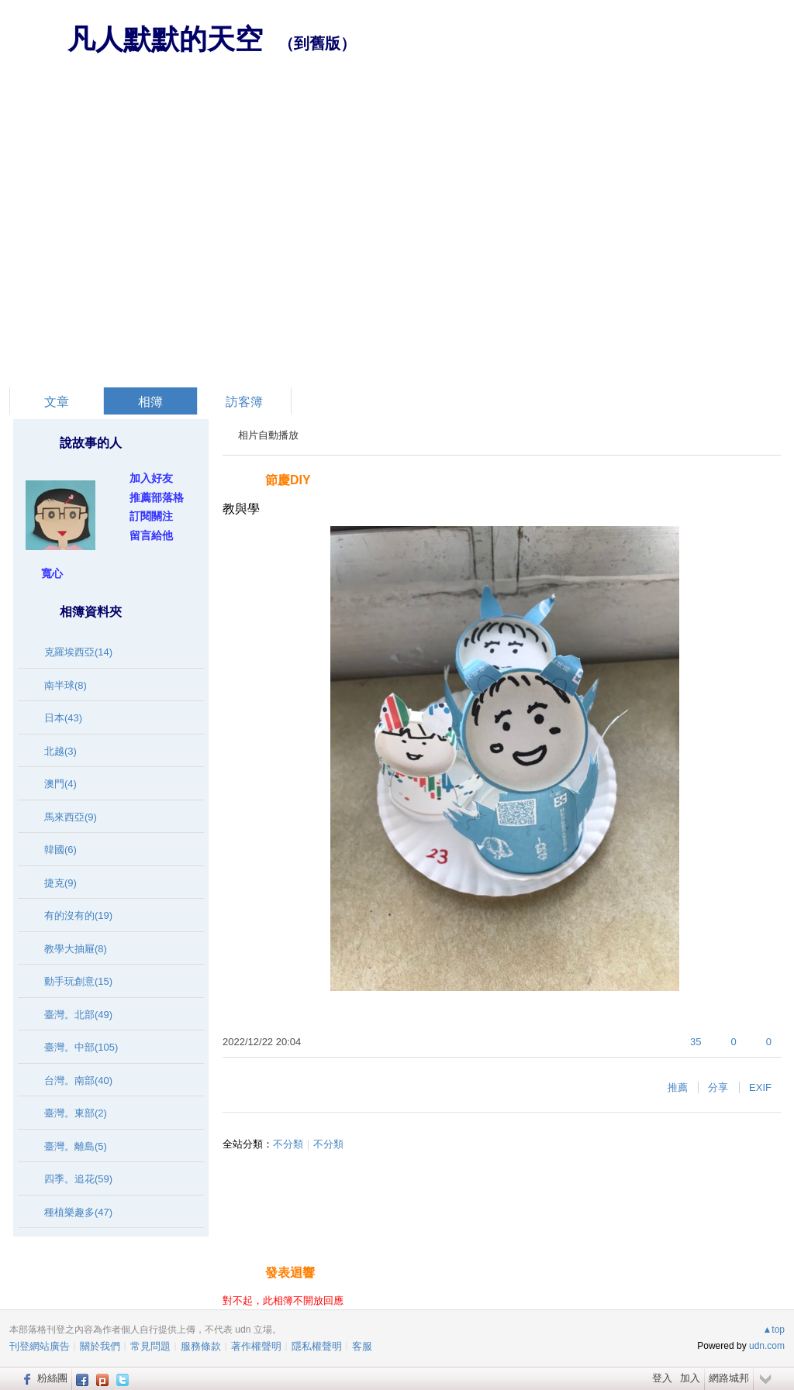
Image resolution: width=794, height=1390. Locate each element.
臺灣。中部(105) (81, 1047)
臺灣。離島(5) (75, 1146)
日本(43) (63, 718)
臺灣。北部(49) (78, 1014)
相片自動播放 (268, 435)
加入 (690, 1378)
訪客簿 (244, 401)
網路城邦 (729, 1378)
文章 (56, 401)
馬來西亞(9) (70, 817)
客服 (362, 1346)
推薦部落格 (156, 497)
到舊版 (317, 43)
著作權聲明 (256, 1346)
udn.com (767, 1345)
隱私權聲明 (317, 1346)
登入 (662, 1378)
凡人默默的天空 (165, 39)
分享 (718, 1087)
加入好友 (151, 478)
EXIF (760, 1087)
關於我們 (100, 1346)
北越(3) (60, 751)
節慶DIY (288, 480)
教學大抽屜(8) (75, 949)
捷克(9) (60, 883)
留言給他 (151, 535)
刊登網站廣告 (39, 1346)
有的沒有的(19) (78, 915)
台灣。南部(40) (78, 1080)
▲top (773, 1329)
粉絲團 (52, 1378)
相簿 (150, 401)
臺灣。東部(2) (75, 1113)
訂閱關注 (151, 516)
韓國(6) (60, 849)
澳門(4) (60, 784)
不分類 (288, 1144)
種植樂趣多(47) (78, 1212)
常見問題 (150, 1346)
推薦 (678, 1087)
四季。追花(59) (78, 1179)
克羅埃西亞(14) (78, 652)
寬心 (52, 573)
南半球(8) (65, 685)
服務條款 (201, 1346)
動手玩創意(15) (78, 981)
